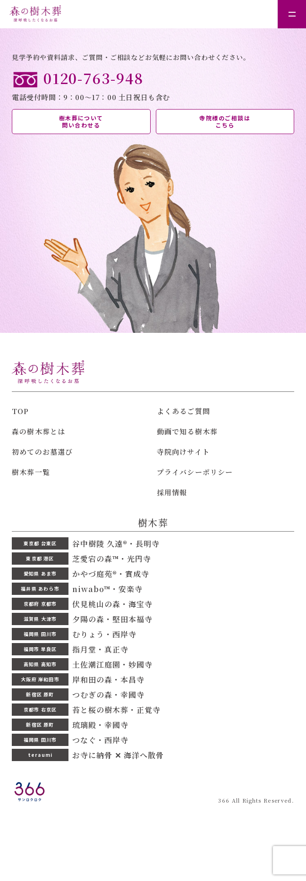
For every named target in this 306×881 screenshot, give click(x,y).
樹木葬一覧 (31, 472)
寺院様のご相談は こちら (224, 121)
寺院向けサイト (183, 452)
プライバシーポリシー (195, 472)
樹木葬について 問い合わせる (81, 121)
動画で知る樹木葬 (187, 431)
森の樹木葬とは (38, 431)
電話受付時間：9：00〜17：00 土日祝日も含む (153, 85)
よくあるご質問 (183, 411)
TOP (20, 411)
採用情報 (172, 492)
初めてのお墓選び (42, 452)
